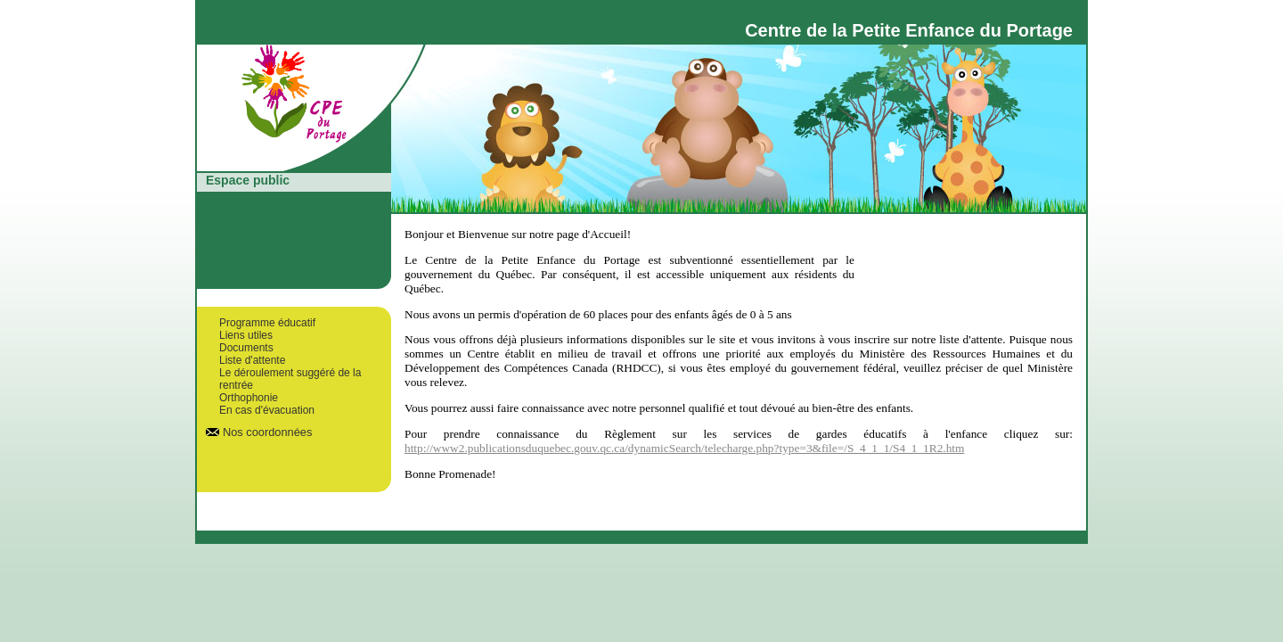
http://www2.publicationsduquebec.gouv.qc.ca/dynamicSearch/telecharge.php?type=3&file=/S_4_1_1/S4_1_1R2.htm (684, 448)
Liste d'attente (252, 360)
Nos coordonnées (267, 432)
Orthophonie (248, 397)
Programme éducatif (267, 323)
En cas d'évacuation (267, 410)
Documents (246, 348)
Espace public (248, 180)
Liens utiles (246, 335)
